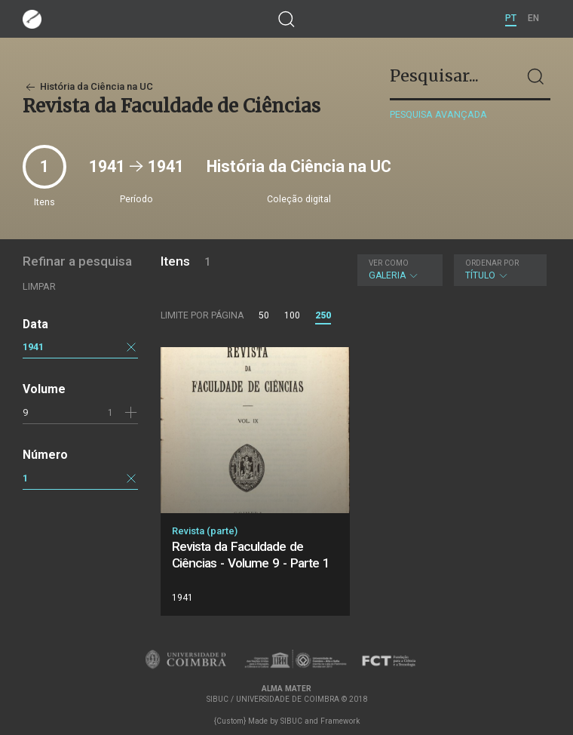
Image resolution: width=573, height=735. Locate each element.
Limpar (39, 286)
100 (292, 315)
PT (510, 18)
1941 (33, 346)
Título (498, 269)
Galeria (398, 269)
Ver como (389, 263)
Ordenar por (492, 263)
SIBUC (291, 721)
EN (533, 18)
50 (264, 315)
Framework (340, 721)
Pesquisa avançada (438, 114)
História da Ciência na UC (88, 86)
